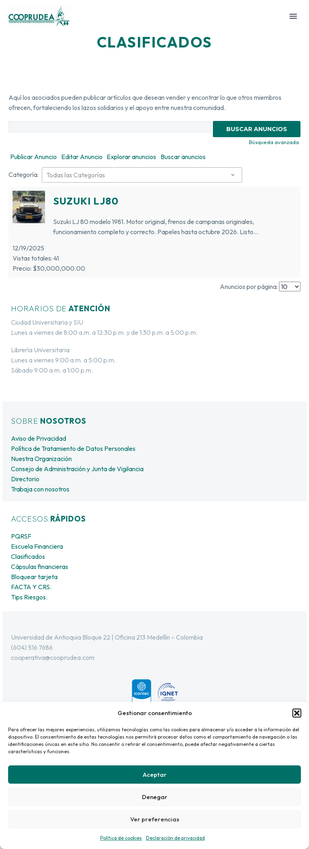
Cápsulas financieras (39, 566)
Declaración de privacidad (175, 838)
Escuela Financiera (37, 546)
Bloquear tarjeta (34, 577)
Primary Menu (293, 16)
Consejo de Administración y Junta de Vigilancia (77, 469)
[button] (297, 713)
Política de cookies (121, 838)
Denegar (154, 797)
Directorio (25, 479)
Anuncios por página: (249, 286)
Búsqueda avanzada (274, 142)
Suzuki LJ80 (86, 201)
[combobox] (142, 175)
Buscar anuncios (183, 157)
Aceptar (155, 774)
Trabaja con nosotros (40, 489)
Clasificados (28, 556)
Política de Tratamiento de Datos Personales (73, 448)
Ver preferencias (154, 819)
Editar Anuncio (82, 157)
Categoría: (24, 174)
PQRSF (21, 536)
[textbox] (142, 175)
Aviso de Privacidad (38, 438)
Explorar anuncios (131, 157)
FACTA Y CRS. (31, 587)
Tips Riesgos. (29, 597)
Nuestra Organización (41, 459)
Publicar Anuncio (33, 157)
